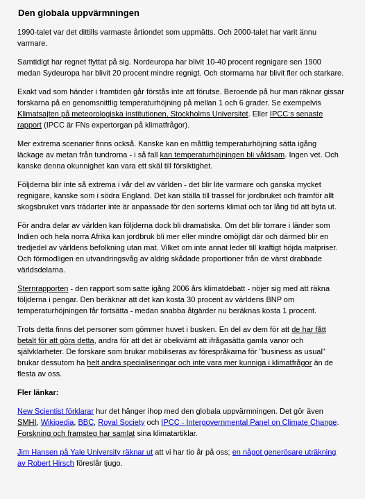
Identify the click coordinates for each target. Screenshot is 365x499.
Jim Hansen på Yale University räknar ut (85, 452)
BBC (86, 422)
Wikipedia (57, 422)
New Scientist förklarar (55, 411)
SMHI (27, 422)
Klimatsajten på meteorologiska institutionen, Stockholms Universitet (132, 114)
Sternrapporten (42, 288)
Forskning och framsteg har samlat (76, 433)
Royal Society (121, 422)
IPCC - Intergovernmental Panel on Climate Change (249, 422)
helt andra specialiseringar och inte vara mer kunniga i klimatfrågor (199, 362)
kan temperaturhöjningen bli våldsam (222, 154)
